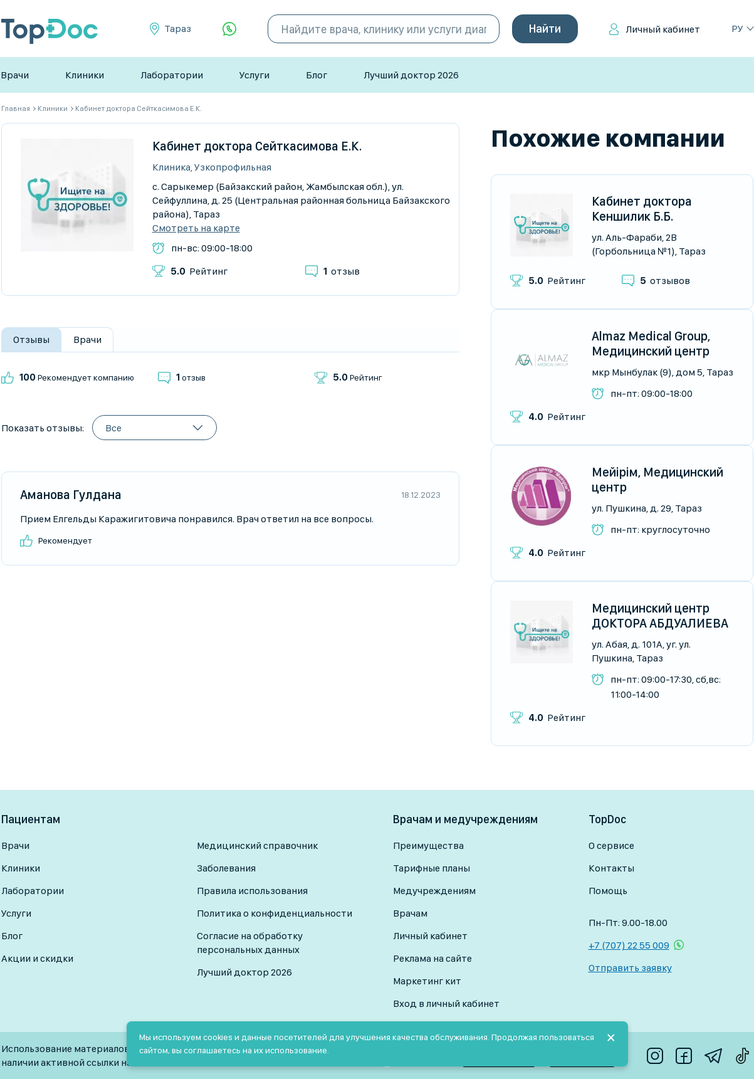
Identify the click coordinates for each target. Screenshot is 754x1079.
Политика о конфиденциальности (274, 913)
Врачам (410, 913)
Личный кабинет (663, 29)
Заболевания (226, 868)
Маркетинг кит (427, 981)
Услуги (254, 75)
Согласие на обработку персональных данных (250, 942)
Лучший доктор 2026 (411, 75)
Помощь (608, 891)
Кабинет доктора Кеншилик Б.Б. (642, 209)
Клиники (84, 75)
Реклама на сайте (432, 958)
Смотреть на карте (196, 228)
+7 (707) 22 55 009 (629, 945)
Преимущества (428, 845)
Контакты (611, 868)
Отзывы (31, 339)
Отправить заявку (630, 968)
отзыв (341, 271)
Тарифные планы (431, 868)
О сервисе (611, 845)
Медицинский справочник (257, 845)
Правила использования (252, 891)
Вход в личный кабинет (446, 1003)
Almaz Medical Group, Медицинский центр (651, 344)
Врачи (15, 75)
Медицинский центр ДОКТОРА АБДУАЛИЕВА (660, 616)
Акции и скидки (37, 958)
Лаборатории (171, 75)
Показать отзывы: (42, 428)
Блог (316, 75)
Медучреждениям (434, 891)
